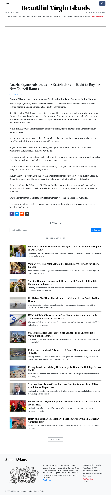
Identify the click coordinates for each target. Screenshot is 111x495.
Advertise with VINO (34, 17)
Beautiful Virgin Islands (55, 7)
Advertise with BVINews (51, 17)
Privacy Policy (39, 491)
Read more (47, 480)
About (31, 491)
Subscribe (96, 230)
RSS (85, 482)
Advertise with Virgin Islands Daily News (76, 17)
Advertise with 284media (16, 17)
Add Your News (97, 17)
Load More (55, 439)
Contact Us (24, 491)
